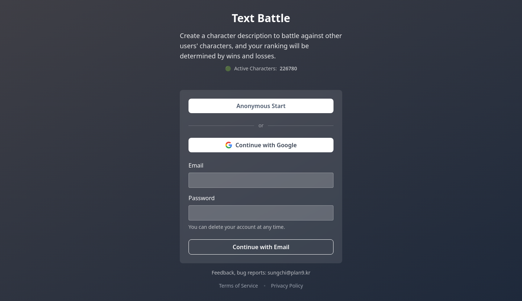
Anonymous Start (260, 106)
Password (201, 198)
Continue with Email (261, 247)
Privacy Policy (287, 285)
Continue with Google (261, 145)
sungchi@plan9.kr (289, 272)
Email (195, 165)
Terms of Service (238, 285)
